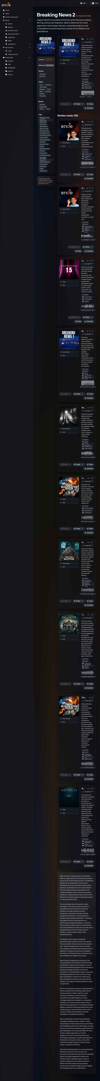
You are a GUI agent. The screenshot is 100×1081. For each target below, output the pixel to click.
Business (42, 89)
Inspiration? (10, 44)
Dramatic (42, 104)
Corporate (42, 96)
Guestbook (10, 68)
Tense (48, 109)
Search (9, 24)
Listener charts (11, 30)
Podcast (42, 93)
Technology (43, 87)
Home (6, 10)
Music (6, 20)
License (9, 61)
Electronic (42, 76)
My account (8, 47)
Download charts (12, 34)
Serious (42, 109)
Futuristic (47, 91)
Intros (41, 85)
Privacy (9, 74)
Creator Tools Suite (10, 17)
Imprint (9, 71)
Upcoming (10, 37)
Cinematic (43, 74)
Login (8, 51)
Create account (11, 54)
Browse (9, 27)
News (41, 91)
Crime (48, 89)
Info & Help (8, 58)
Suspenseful (43, 107)
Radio (8, 41)
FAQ (8, 64)
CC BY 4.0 (48, 59)
